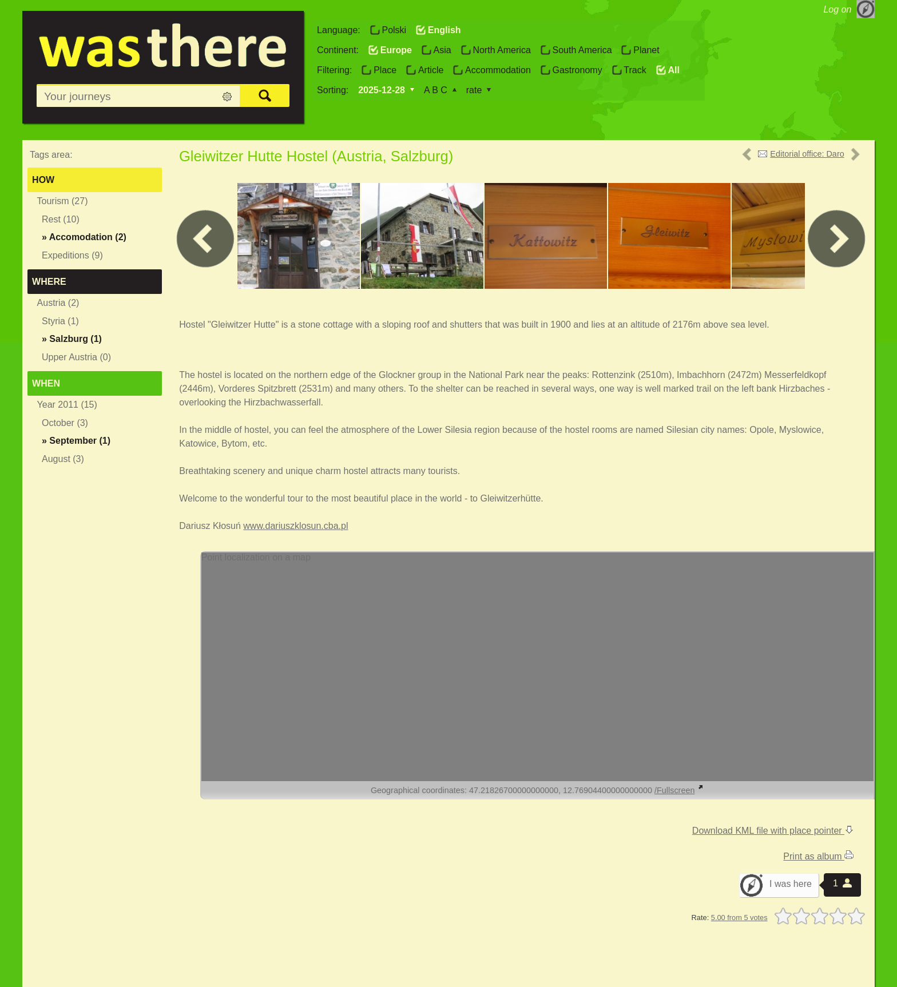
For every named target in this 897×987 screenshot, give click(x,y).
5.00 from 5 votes (739, 917)
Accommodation (498, 70)
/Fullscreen (679, 790)
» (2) (84, 237)
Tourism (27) (62, 201)
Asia (442, 50)
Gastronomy (577, 70)
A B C (435, 90)
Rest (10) (61, 219)
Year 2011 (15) (67, 404)
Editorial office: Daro (807, 153)
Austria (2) (58, 303)
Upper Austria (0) (76, 357)
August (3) (63, 459)
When (46, 383)
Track (635, 70)
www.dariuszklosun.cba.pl (295, 526)
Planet (646, 50)
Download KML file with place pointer (773, 830)
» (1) (72, 339)
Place (385, 70)
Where (49, 281)
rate (474, 90)
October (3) (65, 423)
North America (501, 50)
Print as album (818, 856)
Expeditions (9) (72, 255)
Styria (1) (60, 321)
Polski (394, 30)
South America (582, 50)
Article (430, 70)
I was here (790, 884)
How (43, 180)
